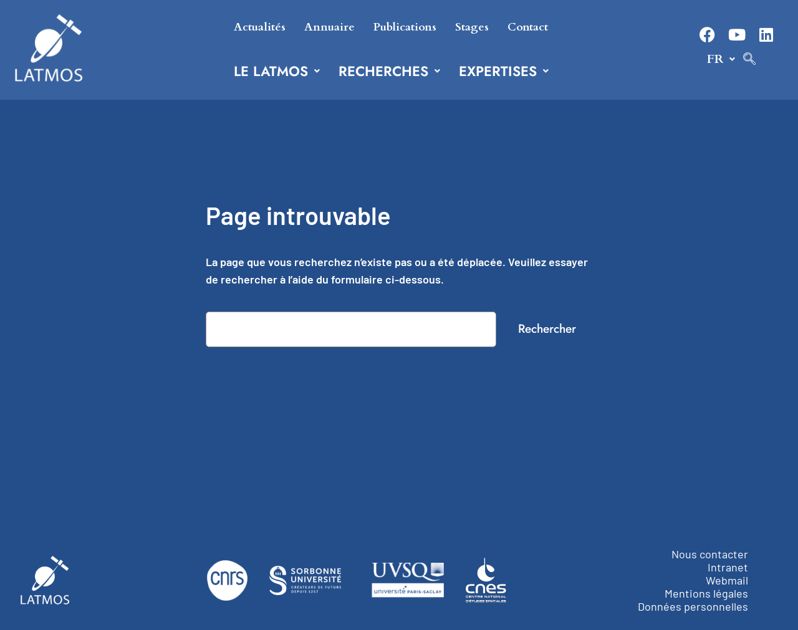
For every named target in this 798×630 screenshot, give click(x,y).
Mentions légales (706, 593)
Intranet (728, 567)
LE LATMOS (277, 71)
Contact (527, 27)
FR (721, 59)
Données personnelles (693, 606)
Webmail (727, 580)
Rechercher (547, 328)
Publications (404, 27)
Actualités (260, 27)
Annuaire (329, 27)
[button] (276, 71)
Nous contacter (709, 554)
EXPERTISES (504, 71)
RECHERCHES (389, 71)
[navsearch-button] (749, 59)
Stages (472, 27)
